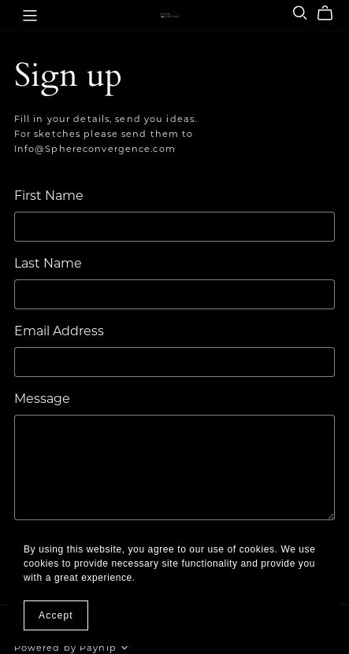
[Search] (300, 13)
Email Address (59, 330)
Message (42, 398)
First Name (49, 195)
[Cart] (331, 13)
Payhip (98, 647)
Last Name (48, 263)
